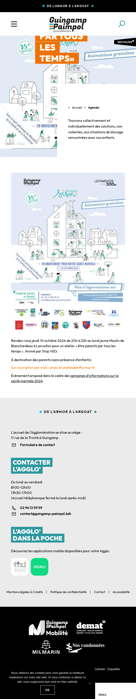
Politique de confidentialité (68, 592)
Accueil (77, 107)
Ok (47, 690)
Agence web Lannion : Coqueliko (99, 669)
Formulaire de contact (37, 445)
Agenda (93, 107)
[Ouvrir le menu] (14, 24)
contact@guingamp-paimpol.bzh (45, 513)
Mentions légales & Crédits (25, 592)
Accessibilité (121, 592)
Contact (99, 592)
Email (103, 694)
